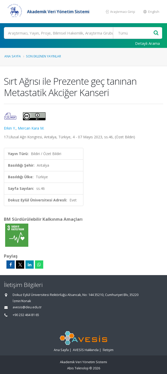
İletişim (108, 350)
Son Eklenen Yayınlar (43, 56)
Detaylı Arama (147, 43)
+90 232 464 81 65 (26, 315)
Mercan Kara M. (31, 128)
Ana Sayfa (12, 56)
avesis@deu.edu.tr (27, 307)
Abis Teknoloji (78, 368)
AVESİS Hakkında (86, 350)
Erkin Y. (10, 128)
